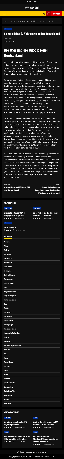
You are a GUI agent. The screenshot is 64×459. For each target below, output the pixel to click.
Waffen (6, 399)
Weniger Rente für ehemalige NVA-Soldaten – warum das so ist (46, 423)
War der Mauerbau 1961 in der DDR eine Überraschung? (18, 187)
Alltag (6, 246)
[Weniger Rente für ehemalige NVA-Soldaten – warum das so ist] (46, 417)
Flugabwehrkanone (10, 291)
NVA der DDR (32, 8)
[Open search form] (44, 14)
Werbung (20, 452)
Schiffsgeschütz (9, 382)
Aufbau (6, 250)
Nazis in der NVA (10, 227)
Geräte (6, 308)
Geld (5, 304)
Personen (7, 366)
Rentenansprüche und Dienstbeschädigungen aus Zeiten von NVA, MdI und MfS (45, 439)
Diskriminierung (9, 275)
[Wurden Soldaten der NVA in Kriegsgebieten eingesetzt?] (17, 208)
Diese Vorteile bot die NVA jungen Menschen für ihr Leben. (45, 214)
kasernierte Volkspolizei (12, 333)
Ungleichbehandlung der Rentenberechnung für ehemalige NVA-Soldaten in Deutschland (46, 188)
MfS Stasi (7, 341)
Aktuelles (7, 242)
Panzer (6, 358)
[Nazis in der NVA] (17, 222)
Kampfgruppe (8, 324)
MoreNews (39, 456)
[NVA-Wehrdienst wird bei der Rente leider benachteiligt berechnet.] (17, 432)
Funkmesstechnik (10, 300)
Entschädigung (9, 279)
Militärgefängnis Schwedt (12, 345)
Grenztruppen (8, 320)
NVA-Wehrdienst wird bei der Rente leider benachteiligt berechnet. (17, 437)
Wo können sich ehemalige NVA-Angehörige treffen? (16, 423)
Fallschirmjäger (9, 283)
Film (5, 287)
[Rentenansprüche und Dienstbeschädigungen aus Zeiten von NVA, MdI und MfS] (46, 432)
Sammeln (7, 378)
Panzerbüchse (8, 362)
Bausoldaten (8, 258)
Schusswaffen (8, 387)
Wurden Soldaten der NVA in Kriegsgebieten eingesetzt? (14, 214)
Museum (7, 349)
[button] (4, 14)
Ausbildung (7, 254)
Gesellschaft (8, 316)
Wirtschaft (7, 403)
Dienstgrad (7, 271)
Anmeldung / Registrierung (35, 452)
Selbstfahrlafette (9, 391)
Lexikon (6, 337)
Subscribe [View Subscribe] (53, 13)
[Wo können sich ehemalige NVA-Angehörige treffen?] (17, 417)
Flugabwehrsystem (10, 295)
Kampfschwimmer (10, 329)
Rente (6, 374)
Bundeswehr (8, 266)
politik (6, 370)
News (6, 353)
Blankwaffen (8, 262)
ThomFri (9, 39)
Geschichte (8, 29)
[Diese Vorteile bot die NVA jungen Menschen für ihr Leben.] (46, 208)
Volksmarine (8, 395)
